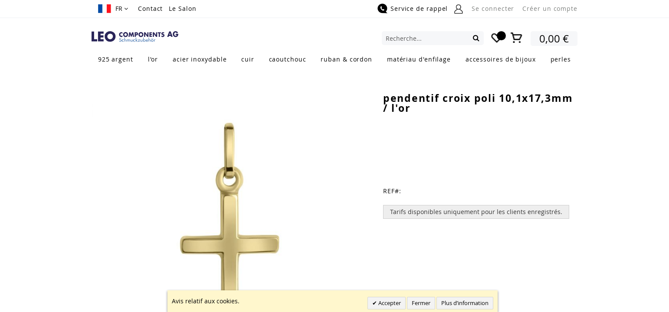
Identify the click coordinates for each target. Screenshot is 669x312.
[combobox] (433, 38)
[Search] (476, 37)
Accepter (389, 303)
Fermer (421, 303)
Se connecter (493, 8)
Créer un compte (549, 8)
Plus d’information (465, 303)
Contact (150, 8)
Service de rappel (419, 8)
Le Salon (182, 8)
